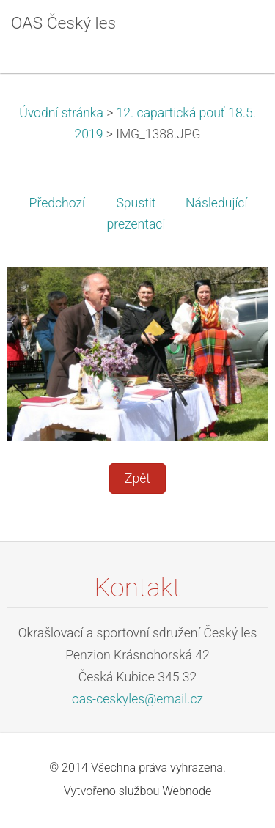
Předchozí (57, 203)
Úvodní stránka (61, 113)
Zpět (137, 478)
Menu (235, 33)
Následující (216, 203)
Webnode (186, 791)
